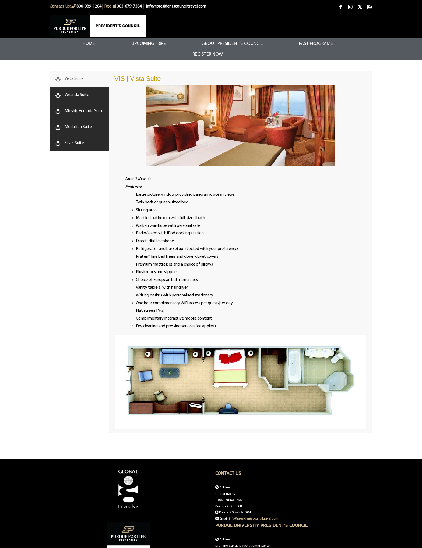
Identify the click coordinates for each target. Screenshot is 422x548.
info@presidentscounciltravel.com (176, 6)
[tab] (79, 79)
